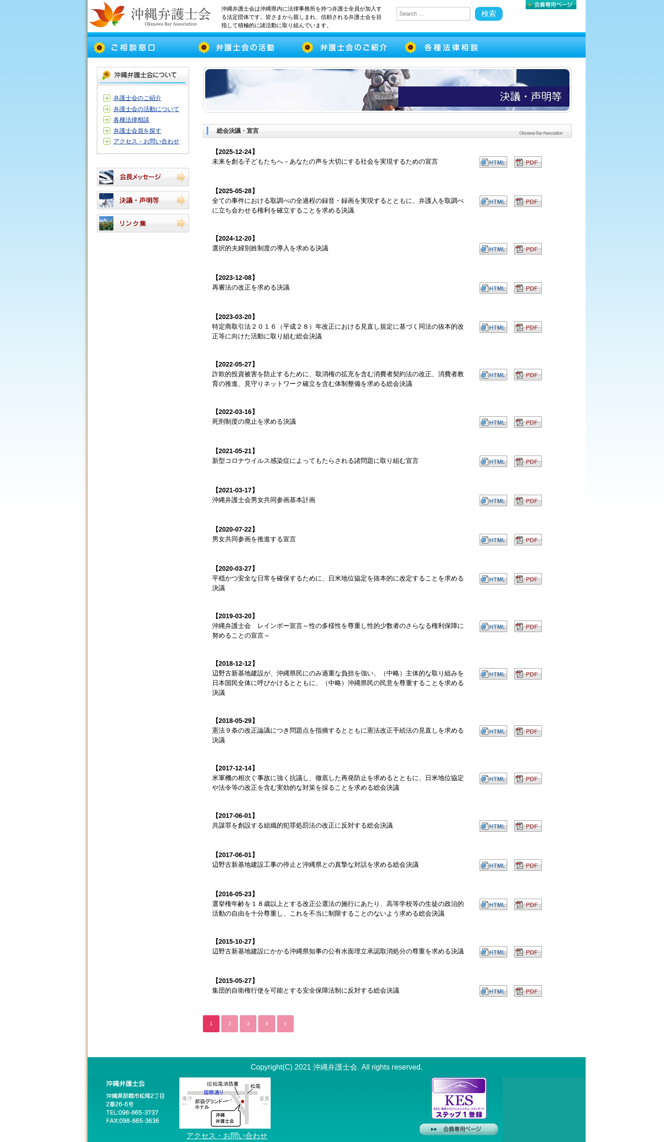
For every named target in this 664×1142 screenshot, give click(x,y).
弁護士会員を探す (137, 130)
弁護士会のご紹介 (137, 98)
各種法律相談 (131, 119)
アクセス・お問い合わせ (146, 141)
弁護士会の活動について (146, 109)
